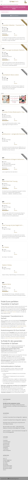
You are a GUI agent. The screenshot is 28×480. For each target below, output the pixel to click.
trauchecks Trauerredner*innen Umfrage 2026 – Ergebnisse (15, 417)
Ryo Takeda (5, 247)
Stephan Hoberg (6, 265)
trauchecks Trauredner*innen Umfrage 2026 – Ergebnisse (14, 420)
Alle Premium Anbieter (7, 467)
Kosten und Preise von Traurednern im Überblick (15, 338)
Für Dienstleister (6, 461)
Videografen (5, 447)
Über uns (5, 458)
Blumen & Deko (6, 444)
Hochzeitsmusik (6, 443)
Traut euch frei (6, 203)
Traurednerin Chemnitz (16, 327)
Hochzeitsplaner (6, 446)
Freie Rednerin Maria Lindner (10, 75)
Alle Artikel (5, 463)
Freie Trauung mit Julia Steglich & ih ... (13, 225)
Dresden (5, 311)
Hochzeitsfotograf (6, 441)
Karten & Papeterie (7, 450)
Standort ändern (5, 12)
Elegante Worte (6, 284)
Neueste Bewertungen (7, 465)
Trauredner (5, 440)
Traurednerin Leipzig (5, 327)
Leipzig (8, 311)
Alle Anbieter (5, 464)
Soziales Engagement (7, 460)
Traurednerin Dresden (21, 326)
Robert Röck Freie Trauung (9, 181)
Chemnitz (14, 311)
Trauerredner (5, 449)
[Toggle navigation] (1, 1)
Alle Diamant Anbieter (7, 468)
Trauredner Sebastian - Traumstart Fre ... (13, 25)
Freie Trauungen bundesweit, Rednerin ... (14, 50)
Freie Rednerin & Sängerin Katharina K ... (13, 159)
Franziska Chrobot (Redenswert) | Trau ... (14, 112)
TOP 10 (4, 469)
